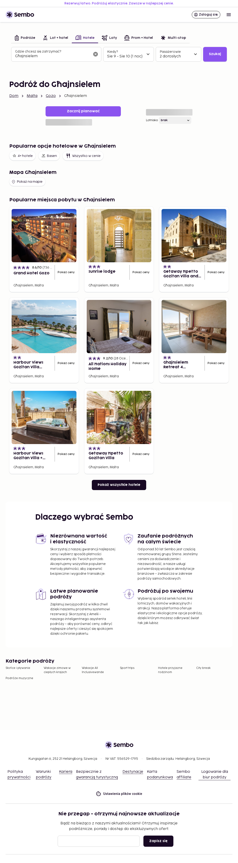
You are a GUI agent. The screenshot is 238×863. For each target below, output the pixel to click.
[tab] (25, 38)
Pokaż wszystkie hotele (119, 484)
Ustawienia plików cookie (119, 794)
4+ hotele (22, 155)
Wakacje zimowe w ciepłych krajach (57, 670)
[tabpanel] (119, 54)
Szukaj (215, 54)
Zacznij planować (83, 111)
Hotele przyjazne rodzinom (170, 670)
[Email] (99, 841)
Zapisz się (158, 841)
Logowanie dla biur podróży (214, 775)
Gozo (51, 96)
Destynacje (132, 772)
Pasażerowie (170, 52)
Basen (49, 155)
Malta (32, 96)
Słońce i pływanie (18, 668)
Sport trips (127, 668)
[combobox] (52, 56)
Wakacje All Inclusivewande (93, 670)
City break (203, 668)
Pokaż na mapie (27, 181)
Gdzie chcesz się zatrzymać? (38, 51)
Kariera (65, 772)
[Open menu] (228, 14)
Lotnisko (152, 120)
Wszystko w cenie (83, 156)
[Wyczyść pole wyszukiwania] (95, 54)
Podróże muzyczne (19, 678)
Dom (13, 96)
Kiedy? (112, 52)
